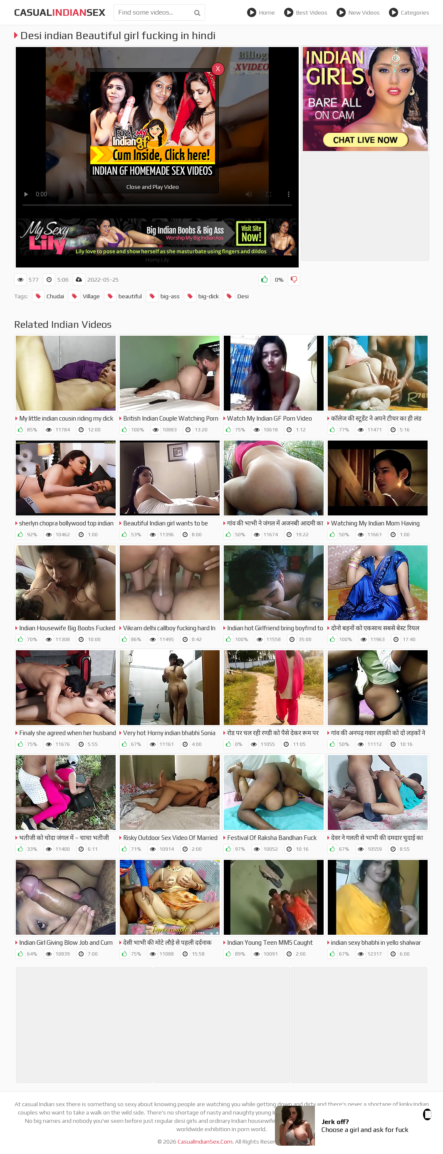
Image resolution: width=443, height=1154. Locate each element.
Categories (409, 12)
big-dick (201, 296)
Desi (236, 296)
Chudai (48, 296)
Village (84, 296)
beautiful (123, 296)
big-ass (163, 296)
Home (261, 12)
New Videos (358, 12)
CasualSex (59, 12)
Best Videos (305, 12)
